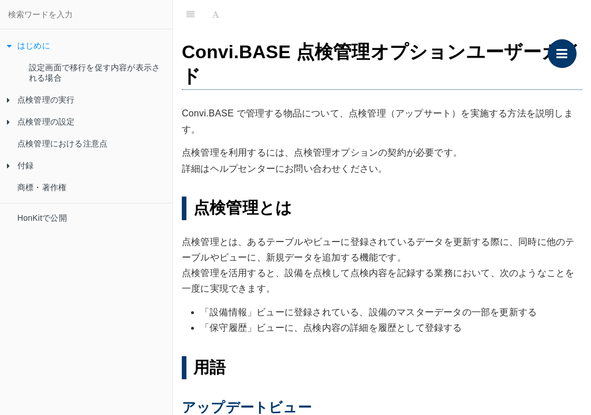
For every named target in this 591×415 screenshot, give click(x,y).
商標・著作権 (41, 187)
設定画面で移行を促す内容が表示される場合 (94, 72)
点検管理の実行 (40, 99)
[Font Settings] (215, 14)
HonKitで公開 (42, 217)
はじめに (28, 45)
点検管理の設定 (40, 121)
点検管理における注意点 (62, 143)
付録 (20, 165)
